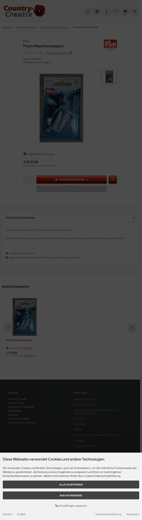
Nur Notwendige (71, 495)
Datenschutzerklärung (108, 514)
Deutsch (8, 514)
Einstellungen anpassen (71, 505)
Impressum (132, 514)
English (21, 514)
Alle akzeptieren (71, 484)
